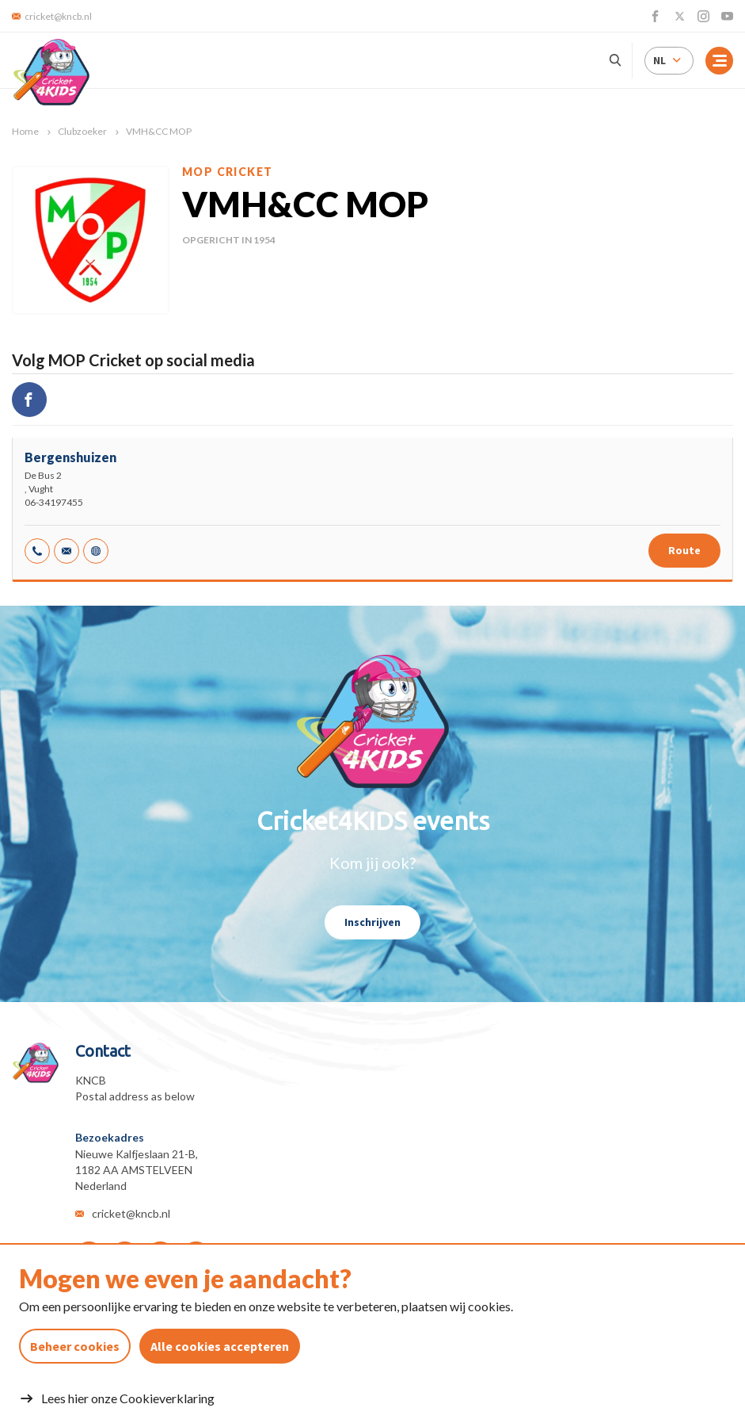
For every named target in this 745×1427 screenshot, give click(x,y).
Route (684, 550)
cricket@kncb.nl (131, 1213)
